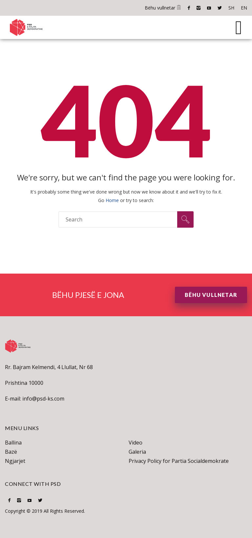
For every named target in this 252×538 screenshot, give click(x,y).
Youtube (209, 8)
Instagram (198, 8)
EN (244, 8)
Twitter (219, 8)
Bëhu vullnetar (163, 8)
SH (231, 8)
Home (112, 200)
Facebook (188, 8)
